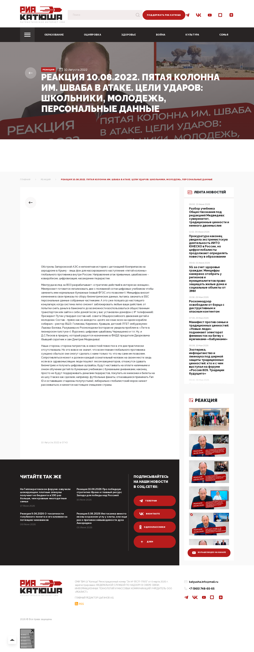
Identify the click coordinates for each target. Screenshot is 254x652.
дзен (146, 541)
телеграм (148, 500)
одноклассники (152, 527)
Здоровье (128, 34)
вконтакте (150, 514)
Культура (192, 34)
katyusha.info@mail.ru (203, 581)
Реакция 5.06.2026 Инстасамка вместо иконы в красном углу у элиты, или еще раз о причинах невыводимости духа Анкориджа (101, 521)
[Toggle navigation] (27, 34)
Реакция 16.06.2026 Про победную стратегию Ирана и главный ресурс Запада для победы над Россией (102, 493)
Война (160, 34)
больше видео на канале (207, 549)
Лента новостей (202, 198)
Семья (223, 34)
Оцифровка (92, 34)
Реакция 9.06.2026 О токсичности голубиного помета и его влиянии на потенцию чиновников (44, 519)
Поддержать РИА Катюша (164, 15)
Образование (54, 34)
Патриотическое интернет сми (42, 22)
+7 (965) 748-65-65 (201, 588)
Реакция (51, 69)
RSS (81, 602)
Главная (25, 179)
